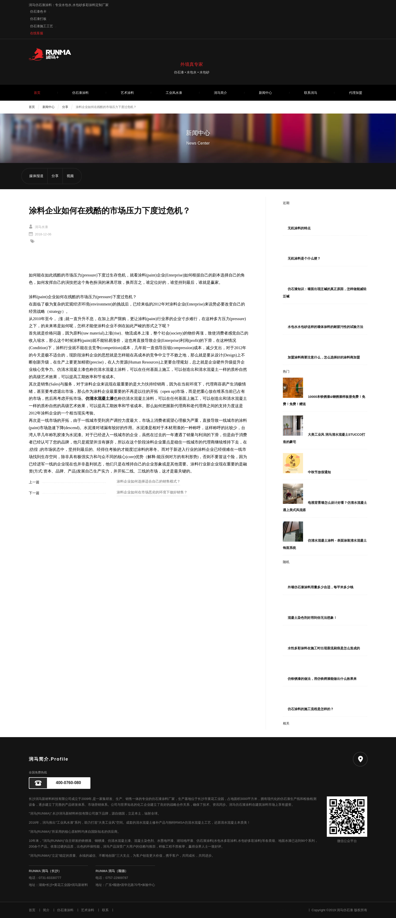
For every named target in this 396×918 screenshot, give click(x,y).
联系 (105, 910)
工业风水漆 (174, 93)
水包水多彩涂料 (225, 841)
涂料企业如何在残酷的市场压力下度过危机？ (106, 107)
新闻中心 (265, 93)
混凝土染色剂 (144, 841)
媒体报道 (36, 176)
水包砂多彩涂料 (249, 841)
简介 (46, 910)
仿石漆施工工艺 (41, 26)
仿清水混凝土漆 (119, 841)
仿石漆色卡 (38, 11)
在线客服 (36, 33)
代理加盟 (355, 93)
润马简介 (220, 93)
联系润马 (310, 93)
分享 (65, 107)
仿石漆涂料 (80, 93)
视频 (70, 176)
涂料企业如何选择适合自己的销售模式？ (148, 481)
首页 (37, 93)
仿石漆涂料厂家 (163, 799)
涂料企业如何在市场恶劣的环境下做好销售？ (152, 492)
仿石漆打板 (38, 19)
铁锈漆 (86, 841)
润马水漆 (41, 227)
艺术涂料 (127, 93)
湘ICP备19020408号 (290, 910)
